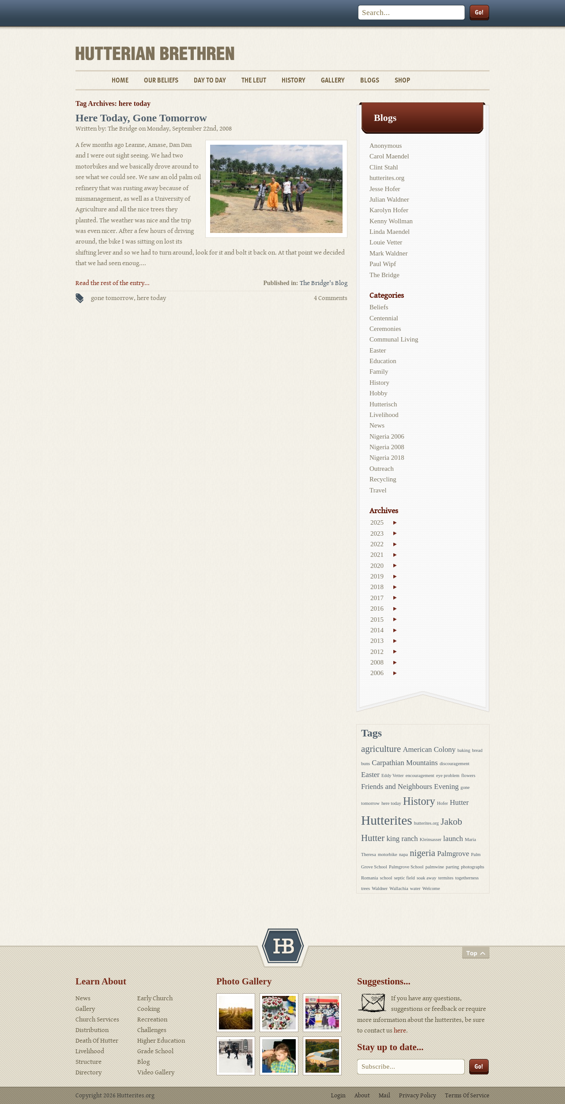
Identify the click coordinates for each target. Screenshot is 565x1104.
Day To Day (210, 80)
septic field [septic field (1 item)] (404, 877)
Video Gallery (155, 1072)
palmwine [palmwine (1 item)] (435, 866)
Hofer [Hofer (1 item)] (442, 803)
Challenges (151, 1030)
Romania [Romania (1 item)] (369, 877)
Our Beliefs (161, 80)
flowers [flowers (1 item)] (468, 775)
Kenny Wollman (391, 221)
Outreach (381, 468)
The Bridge (384, 274)
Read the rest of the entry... (112, 283)
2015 (377, 619)
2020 (377, 565)
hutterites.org (386, 177)
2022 (377, 544)
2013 (377, 640)
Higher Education (161, 1040)
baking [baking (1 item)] (463, 750)
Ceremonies (385, 328)
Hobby (378, 393)
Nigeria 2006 (386, 436)
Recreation (152, 1019)
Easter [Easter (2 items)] (370, 774)
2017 (377, 597)
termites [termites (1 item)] (445, 877)
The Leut (253, 80)
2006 (377, 672)
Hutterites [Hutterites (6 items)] (386, 820)
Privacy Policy (417, 1095)
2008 (377, 662)
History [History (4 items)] (419, 801)
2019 (377, 576)
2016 (377, 608)
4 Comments (330, 298)
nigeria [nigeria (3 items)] (422, 853)
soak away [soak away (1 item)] (427, 877)
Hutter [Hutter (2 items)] (459, 802)
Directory (88, 1072)
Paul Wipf (382, 263)
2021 (377, 554)
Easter (377, 350)
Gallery (333, 80)
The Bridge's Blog (323, 283)
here (400, 1030)
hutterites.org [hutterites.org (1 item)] (426, 823)
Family (378, 371)
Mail (384, 1095)
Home (120, 80)
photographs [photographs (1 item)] (472, 866)
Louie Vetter (385, 242)
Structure (88, 1062)
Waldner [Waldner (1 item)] (380, 888)
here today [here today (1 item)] (391, 803)
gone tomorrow (112, 298)
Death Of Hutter (96, 1040)
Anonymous (385, 145)
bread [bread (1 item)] (477, 750)
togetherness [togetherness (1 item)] (466, 877)
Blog (143, 1062)
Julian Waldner (389, 199)
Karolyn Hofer (388, 210)
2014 (377, 630)
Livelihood (384, 414)
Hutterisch (383, 404)
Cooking (148, 1009)
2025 (377, 522)
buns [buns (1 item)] (365, 763)
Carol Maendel (389, 156)
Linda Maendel (389, 231)
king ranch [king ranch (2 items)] (402, 838)
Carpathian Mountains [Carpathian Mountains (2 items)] (404, 763)
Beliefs (378, 307)
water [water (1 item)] (415, 888)
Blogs (369, 80)
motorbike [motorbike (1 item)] (387, 854)
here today (151, 298)
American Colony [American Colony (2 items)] (429, 749)
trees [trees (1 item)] (365, 888)
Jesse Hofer (384, 188)
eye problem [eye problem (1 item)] (448, 775)
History (293, 80)
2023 (377, 533)
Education (382, 360)
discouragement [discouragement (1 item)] (454, 763)
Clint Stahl (383, 167)
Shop (402, 80)
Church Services (97, 1019)
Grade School (155, 1051)
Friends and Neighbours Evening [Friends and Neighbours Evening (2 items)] (410, 786)
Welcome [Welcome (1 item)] (431, 888)
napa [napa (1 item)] (403, 854)
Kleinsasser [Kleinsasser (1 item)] (430, 839)
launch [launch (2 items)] (453, 838)
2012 (377, 651)
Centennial (383, 318)
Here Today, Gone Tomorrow (141, 118)
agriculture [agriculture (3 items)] (381, 749)
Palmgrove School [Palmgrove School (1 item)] (406, 866)
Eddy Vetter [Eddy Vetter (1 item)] (392, 775)
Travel (378, 490)
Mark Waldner (388, 253)
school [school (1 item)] (386, 877)
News (376, 425)
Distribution (92, 1030)
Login (338, 1095)
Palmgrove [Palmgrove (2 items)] (453, 853)
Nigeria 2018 (386, 457)
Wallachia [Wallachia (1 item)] (398, 888)
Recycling (382, 479)
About (362, 1095)
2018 (377, 586)
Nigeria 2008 (386, 447)
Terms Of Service (467, 1095)
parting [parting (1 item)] (452, 866)
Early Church (155, 998)
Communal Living (393, 339)
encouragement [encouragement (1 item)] (420, 775)
